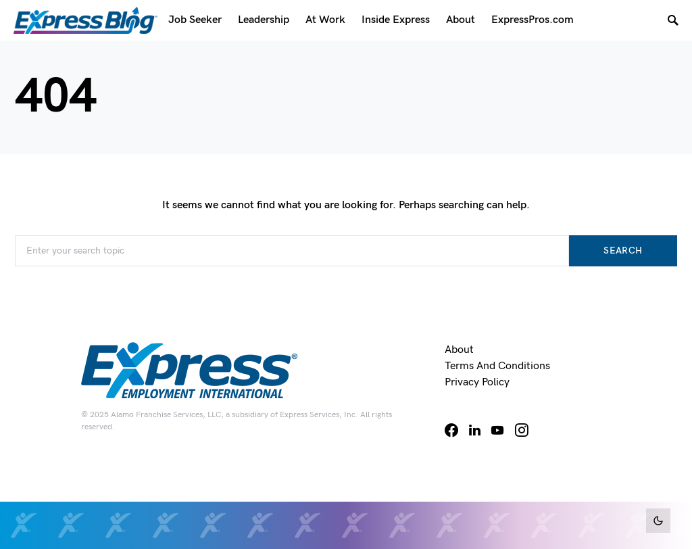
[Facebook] (451, 430)
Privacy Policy (477, 382)
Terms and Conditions (497, 366)
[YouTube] (497, 430)
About (459, 349)
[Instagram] (521, 430)
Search (622, 250)
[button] (658, 520)
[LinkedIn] (474, 430)
